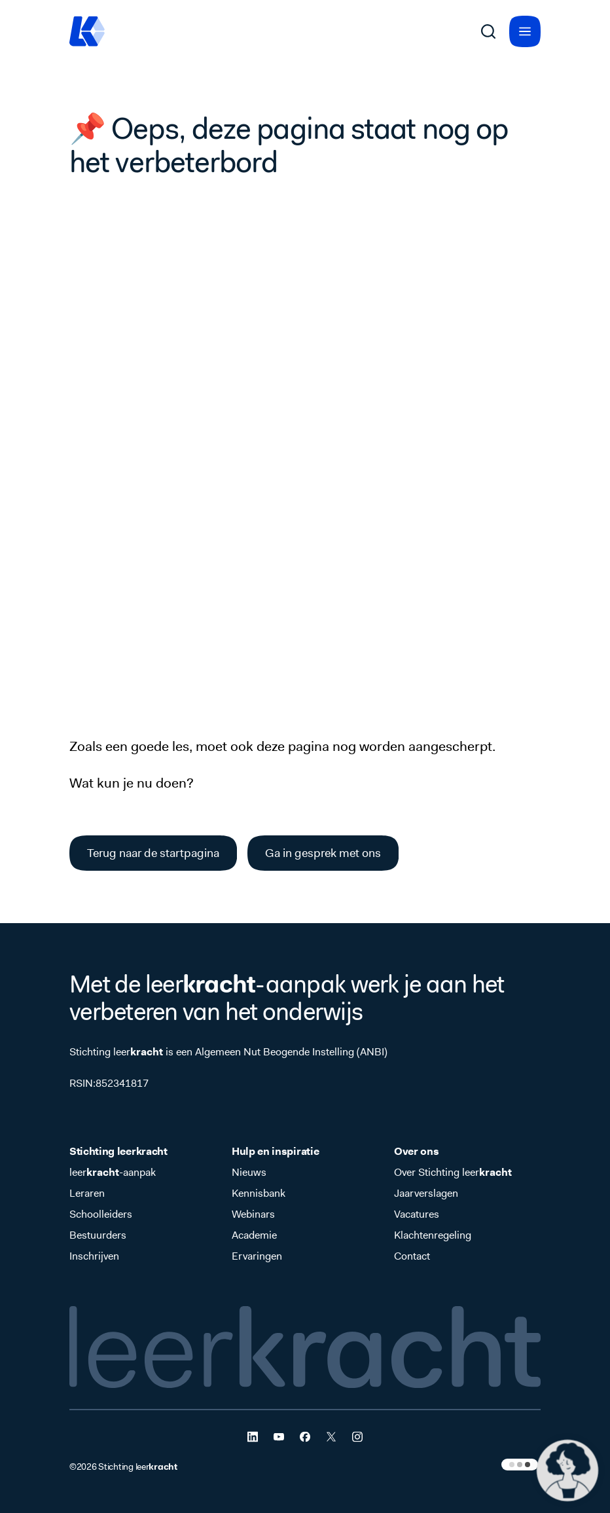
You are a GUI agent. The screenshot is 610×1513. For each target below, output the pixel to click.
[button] (567, 1470)
